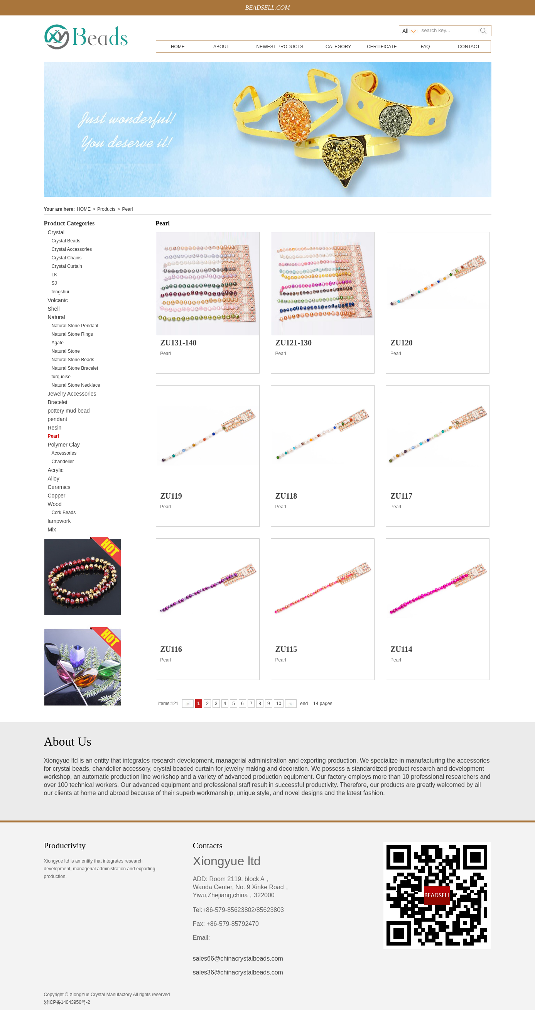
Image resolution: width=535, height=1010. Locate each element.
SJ (54, 283)
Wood (55, 504)
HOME (178, 46)
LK (54, 274)
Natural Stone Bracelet (75, 368)
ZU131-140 (178, 342)
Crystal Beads (66, 241)
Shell (54, 309)
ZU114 (401, 649)
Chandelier (63, 461)
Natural (56, 317)
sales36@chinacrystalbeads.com (238, 972)
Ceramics (59, 487)
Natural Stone (66, 351)
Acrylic (56, 470)
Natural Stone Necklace (76, 385)
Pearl (127, 209)
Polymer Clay (64, 445)
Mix (52, 529)
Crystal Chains (67, 258)
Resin (55, 428)
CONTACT (469, 46)
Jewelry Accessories (72, 394)
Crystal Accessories (72, 249)
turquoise (61, 376)
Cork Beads (64, 512)
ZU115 (286, 649)
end (304, 703)
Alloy (53, 478)
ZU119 (171, 496)
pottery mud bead (69, 411)
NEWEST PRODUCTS (280, 46)
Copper (57, 495)
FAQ (425, 46)
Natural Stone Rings (72, 334)
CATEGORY (338, 46)
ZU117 (401, 496)
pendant (58, 419)
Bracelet (58, 402)
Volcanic (58, 300)
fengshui (60, 291)
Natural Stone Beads (73, 359)
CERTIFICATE (382, 46)
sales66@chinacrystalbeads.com (238, 958)
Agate (58, 342)
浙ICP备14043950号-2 (67, 1002)
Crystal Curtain (67, 266)
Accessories (64, 453)
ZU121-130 (293, 342)
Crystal (56, 232)
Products (106, 209)
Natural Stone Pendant (75, 325)
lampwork (59, 521)
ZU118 (286, 496)
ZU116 (171, 649)
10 (278, 703)
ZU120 (401, 342)
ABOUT (221, 46)
